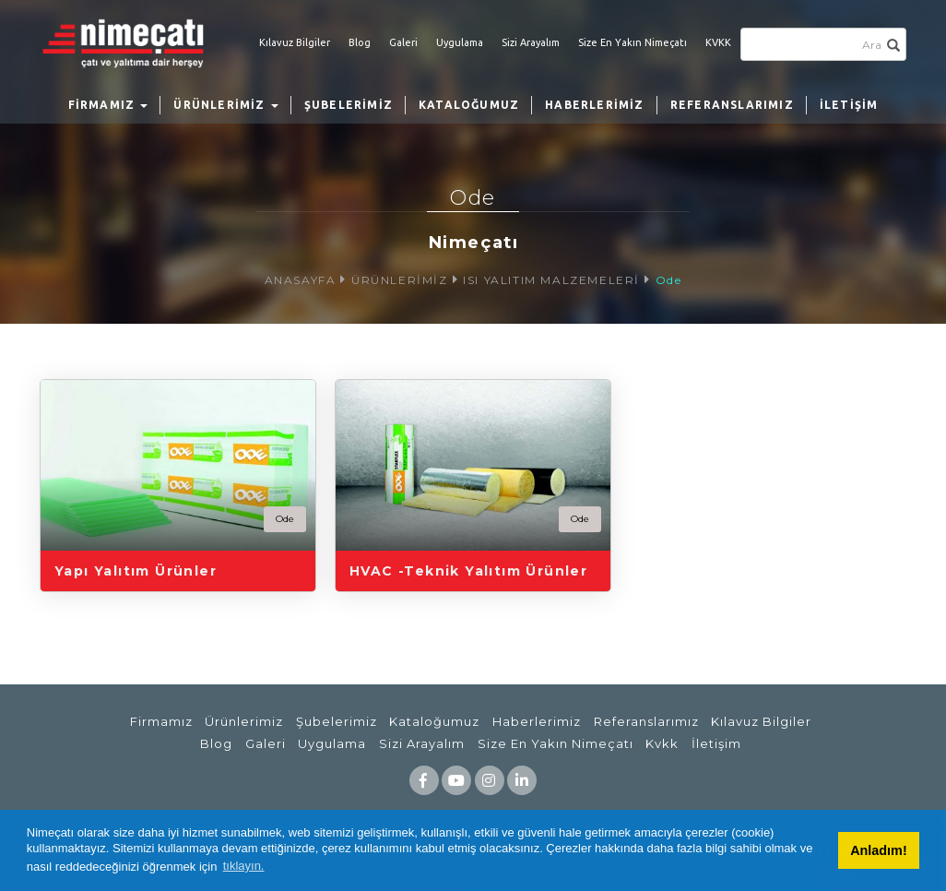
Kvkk (662, 743)
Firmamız (161, 721)
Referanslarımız (646, 721)
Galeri (403, 42)
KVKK (718, 42)
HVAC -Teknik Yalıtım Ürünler (468, 571)
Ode (669, 280)
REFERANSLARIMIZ (732, 105)
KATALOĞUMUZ (469, 105)
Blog (360, 42)
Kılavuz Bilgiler (294, 42)
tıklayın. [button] (244, 866)
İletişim (716, 743)
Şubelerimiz (336, 721)
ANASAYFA (301, 280)
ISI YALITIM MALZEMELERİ (551, 280)
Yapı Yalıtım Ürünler (135, 571)
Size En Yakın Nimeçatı (632, 42)
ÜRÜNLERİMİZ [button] (225, 105)
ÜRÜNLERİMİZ (399, 280)
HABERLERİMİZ (594, 105)
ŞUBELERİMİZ (348, 105)
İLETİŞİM (849, 105)
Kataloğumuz (434, 721)
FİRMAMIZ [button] (108, 105)
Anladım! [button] (878, 850)
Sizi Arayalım (531, 42)
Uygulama (459, 42)
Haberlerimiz (536, 721)
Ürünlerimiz (244, 721)
